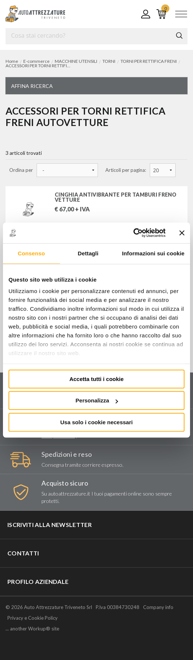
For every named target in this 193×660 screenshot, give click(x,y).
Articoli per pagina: (125, 170)
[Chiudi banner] (181, 232)
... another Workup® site (32, 628)
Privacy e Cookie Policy (32, 618)
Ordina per (21, 170)
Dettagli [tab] (88, 253)
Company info (158, 607)
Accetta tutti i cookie (97, 379)
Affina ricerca (32, 86)
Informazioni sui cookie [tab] (153, 253)
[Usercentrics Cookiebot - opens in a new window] (133, 233)
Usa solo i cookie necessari (96, 422)
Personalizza (96, 400)
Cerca (179, 35)
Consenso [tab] (31, 253)
